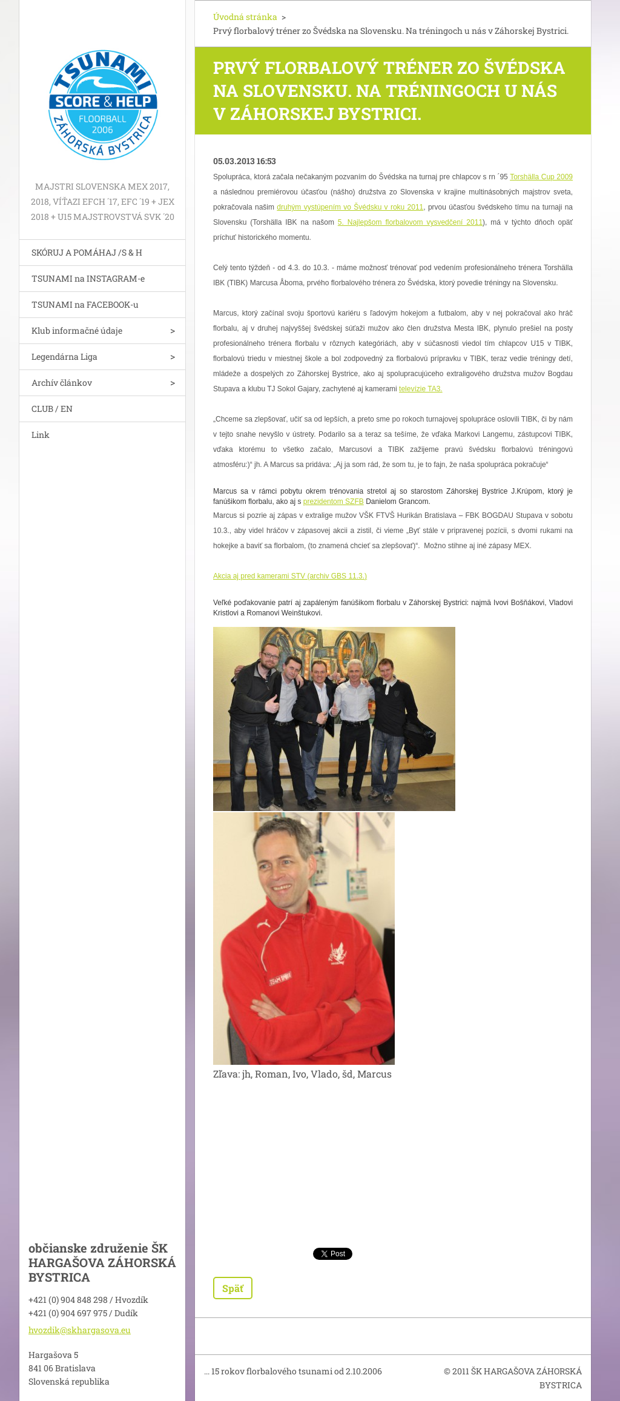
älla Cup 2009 (550, 177)
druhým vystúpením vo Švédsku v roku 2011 (350, 207)
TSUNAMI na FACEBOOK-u (85, 304)
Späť (232, 1288)
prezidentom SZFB (333, 501)
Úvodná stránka (245, 16)
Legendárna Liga (64, 356)
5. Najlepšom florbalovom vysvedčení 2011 (410, 222)
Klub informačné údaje (76, 330)
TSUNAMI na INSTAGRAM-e (88, 278)
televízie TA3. (421, 389)
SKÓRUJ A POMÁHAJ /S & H (86, 252)
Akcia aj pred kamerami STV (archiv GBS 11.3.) (290, 576)
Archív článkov (61, 382)
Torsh (518, 177)
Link (40, 434)
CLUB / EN (52, 408)
